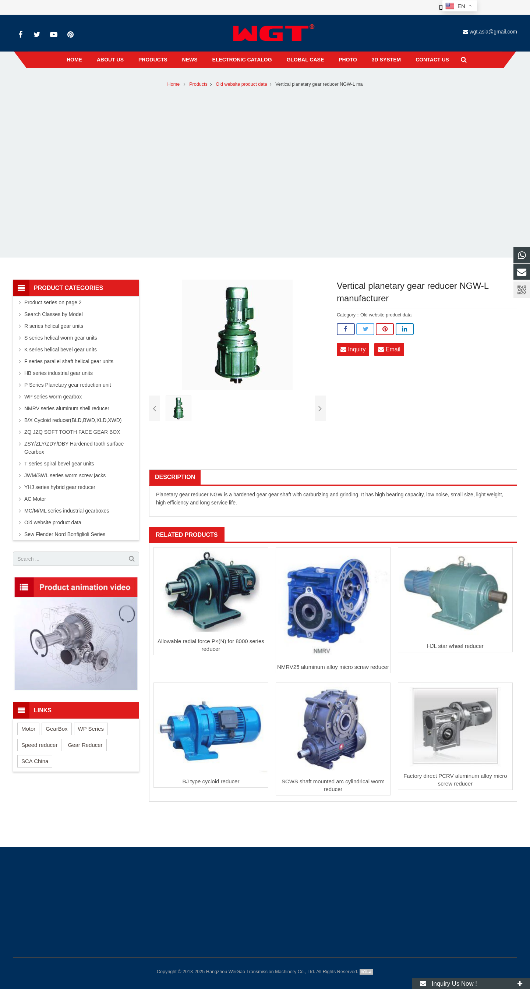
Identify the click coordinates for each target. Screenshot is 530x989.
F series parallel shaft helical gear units (68, 361)
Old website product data (241, 84)
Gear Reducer (85, 745)
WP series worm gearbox (53, 397)
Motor (28, 729)
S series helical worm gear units (60, 338)
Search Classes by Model (53, 314)
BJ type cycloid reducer (210, 781)
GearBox (56, 729)
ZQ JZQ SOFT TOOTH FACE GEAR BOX (72, 432)
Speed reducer (39, 745)
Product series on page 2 (53, 302)
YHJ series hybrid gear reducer (59, 487)
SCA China (34, 761)
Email (389, 349)
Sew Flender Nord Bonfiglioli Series (64, 534)
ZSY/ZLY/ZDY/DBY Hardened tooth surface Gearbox (74, 448)
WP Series (91, 729)
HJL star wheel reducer (455, 646)
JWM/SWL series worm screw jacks (65, 475)
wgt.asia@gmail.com (493, 32)
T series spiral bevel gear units (59, 464)
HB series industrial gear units (58, 373)
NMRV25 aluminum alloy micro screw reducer (333, 667)
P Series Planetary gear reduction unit (67, 385)
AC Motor (35, 499)
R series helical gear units (53, 326)
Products (198, 84)
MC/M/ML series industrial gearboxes (66, 511)
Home (173, 84)
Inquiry (352, 349)
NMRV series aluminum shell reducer (66, 408)
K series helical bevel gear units (60, 349)
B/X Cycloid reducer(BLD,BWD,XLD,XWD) (73, 420)
